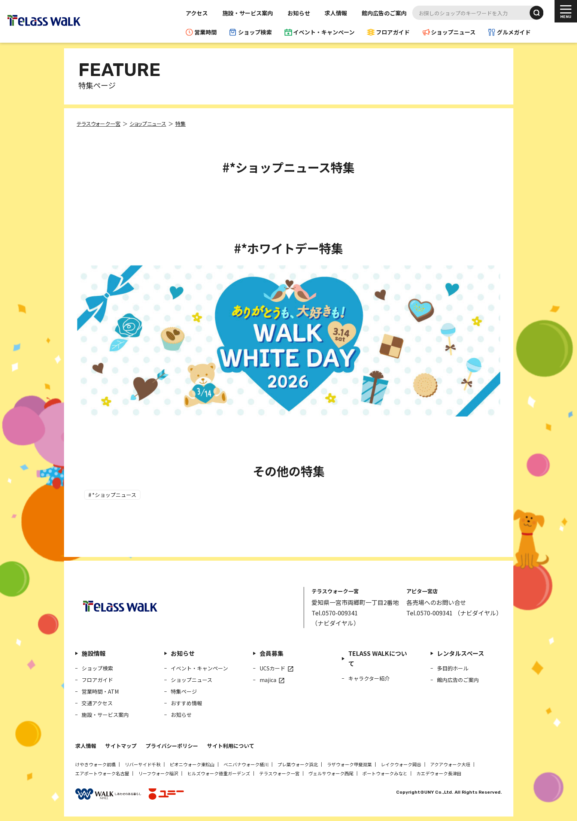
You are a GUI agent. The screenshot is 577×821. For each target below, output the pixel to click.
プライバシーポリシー (172, 744)
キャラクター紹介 (369, 677)
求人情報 (336, 13)
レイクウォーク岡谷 (401, 763)
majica (267, 678)
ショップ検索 (255, 32)
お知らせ (299, 13)
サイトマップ (121, 744)
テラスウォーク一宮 (279, 772)
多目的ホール (452, 667)
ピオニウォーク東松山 (192, 763)
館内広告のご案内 (384, 13)
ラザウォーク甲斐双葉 (349, 763)
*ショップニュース (116, 493)
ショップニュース (453, 32)
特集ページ (184, 690)
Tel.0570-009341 (335, 611)
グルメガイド (514, 32)
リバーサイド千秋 (143, 763)
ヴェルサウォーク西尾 (331, 772)
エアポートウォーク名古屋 (102, 772)
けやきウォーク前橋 (95, 763)
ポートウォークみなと (384, 772)
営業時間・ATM (100, 690)
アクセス (197, 13)
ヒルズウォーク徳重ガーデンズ (218, 772)
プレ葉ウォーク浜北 (297, 763)
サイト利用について (230, 744)
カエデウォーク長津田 (438, 772)
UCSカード (272, 667)
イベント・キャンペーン (324, 32)
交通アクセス (97, 702)
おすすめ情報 (186, 702)
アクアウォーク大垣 (450, 763)
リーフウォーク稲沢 (158, 772)
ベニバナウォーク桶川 (246, 763)
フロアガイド (393, 32)
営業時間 (205, 32)
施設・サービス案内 (247, 13)
